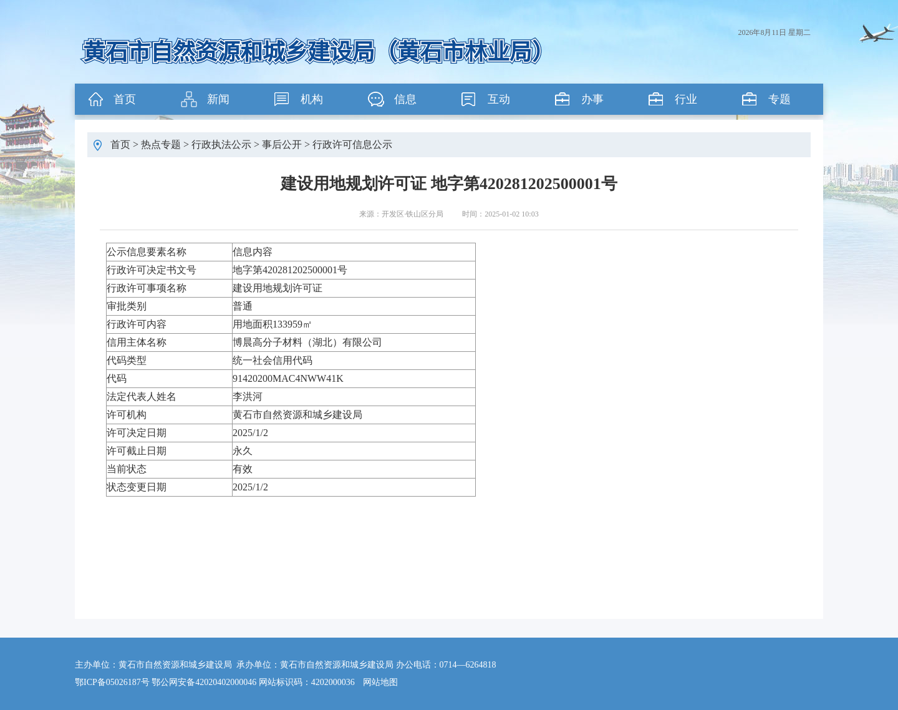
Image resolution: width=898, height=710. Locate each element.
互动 (499, 99)
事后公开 (282, 144)
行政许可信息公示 (352, 144)
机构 (312, 99)
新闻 (218, 99)
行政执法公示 (221, 144)
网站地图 (380, 682)
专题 (779, 99)
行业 (686, 99)
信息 (405, 99)
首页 (124, 99)
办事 (592, 99)
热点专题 (161, 144)
